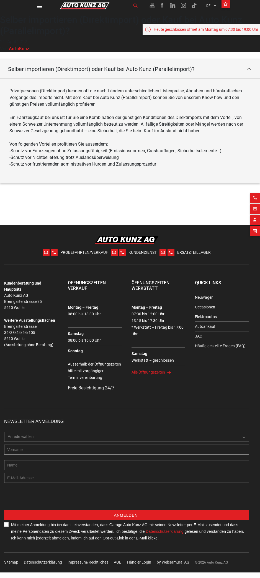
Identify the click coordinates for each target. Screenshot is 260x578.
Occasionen (205, 307)
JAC (198, 336)
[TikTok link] (194, 5)
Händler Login (139, 568)
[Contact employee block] (255, 214)
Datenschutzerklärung (43, 568)
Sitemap (11, 568)
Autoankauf (205, 326)
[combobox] (22, 442)
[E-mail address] (126, 483)
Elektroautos (206, 317)
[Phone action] (255, 192)
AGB (118, 568)
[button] (130, 68)
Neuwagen (204, 297)
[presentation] (46, 505)
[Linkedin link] (173, 5)
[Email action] (255, 203)
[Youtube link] (152, 5)
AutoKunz (19, 48)
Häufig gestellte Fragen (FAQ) (220, 346)
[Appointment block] (255, 225)
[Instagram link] (183, 5)
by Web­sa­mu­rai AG (173, 568)
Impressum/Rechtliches (88, 568)
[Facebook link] (162, 5)
